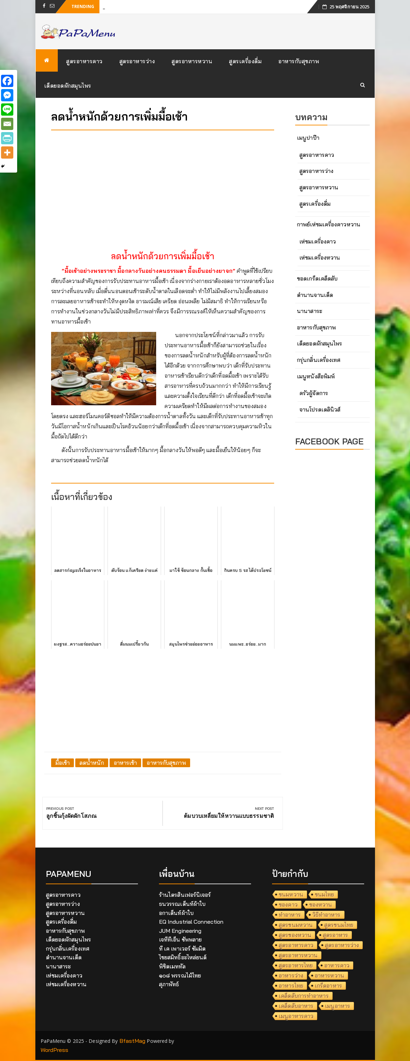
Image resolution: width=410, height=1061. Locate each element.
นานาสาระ (309, 310)
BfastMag (132, 1040)
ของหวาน (320, 904)
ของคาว (288, 904)
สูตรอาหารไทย (296, 965)
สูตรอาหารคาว (84, 61)
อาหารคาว (336, 965)
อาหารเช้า (125, 762)
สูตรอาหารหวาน (192, 61)
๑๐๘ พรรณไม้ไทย (180, 975)
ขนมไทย (324, 894)
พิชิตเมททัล (172, 966)
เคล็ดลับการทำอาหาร (304, 995)
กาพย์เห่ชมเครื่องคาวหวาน (328, 224)
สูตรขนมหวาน (296, 924)
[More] (7, 152)
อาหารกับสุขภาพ (298, 61)
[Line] (7, 109)
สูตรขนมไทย (338, 924)
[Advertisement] (163, 184)
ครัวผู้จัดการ (313, 393)
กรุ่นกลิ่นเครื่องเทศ (318, 359)
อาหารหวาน (329, 975)
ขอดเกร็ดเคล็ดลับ (317, 278)
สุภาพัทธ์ (169, 984)
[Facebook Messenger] (7, 95)
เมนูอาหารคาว (296, 1015)
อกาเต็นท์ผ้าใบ (176, 912)
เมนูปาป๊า (308, 137)
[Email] (7, 124)
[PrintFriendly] (7, 138)
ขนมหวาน (291, 894)
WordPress (55, 1049)
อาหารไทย (291, 985)
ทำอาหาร (290, 914)
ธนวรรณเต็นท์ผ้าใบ (182, 903)
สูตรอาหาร (335, 934)
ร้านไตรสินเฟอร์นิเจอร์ (185, 894)
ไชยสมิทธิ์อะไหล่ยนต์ (183, 957)
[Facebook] (7, 81)
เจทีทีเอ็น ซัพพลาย (180, 939)
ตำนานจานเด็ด (315, 294)
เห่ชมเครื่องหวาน (319, 257)
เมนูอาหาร (337, 1005)
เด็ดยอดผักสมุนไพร (67, 85)
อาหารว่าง (291, 975)
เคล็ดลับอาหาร (296, 1005)
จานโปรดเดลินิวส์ (319, 409)
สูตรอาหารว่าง (137, 61)
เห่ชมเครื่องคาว (317, 241)
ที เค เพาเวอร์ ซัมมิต (182, 948)
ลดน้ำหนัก (91, 762)
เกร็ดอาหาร (328, 985)
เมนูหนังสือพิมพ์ (316, 376)
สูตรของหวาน (295, 934)
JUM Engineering (180, 930)
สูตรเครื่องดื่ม (245, 61)
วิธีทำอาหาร (326, 914)
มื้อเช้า (62, 762)
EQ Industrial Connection (191, 921)
